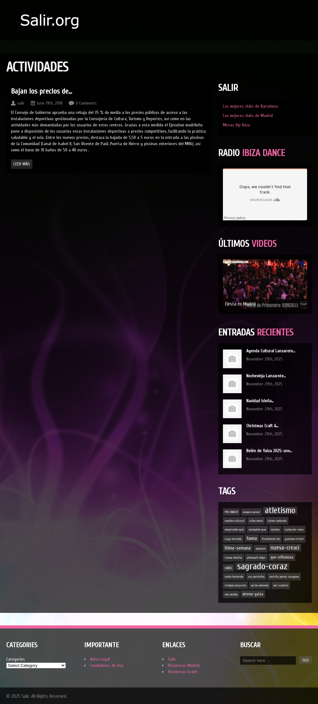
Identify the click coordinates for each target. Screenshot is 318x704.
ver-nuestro (280, 585)
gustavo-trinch (294, 539)
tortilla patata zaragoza (284, 577)
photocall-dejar (256, 558)
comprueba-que (234, 529)
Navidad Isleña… (260, 400)
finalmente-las (271, 539)
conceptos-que (257, 529)
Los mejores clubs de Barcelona (250, 106)
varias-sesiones (259, 585)
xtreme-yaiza (253, 594)
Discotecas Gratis (183, 671)
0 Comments (86, 103)
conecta (275, 529)
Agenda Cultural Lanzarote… (270, 351)
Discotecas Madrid (184, 665)
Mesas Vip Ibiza (236, 125)
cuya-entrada (233, 539)
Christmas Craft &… (262, 425)
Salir (172, 659)
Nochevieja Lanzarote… (266, 376)
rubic (228, 567)
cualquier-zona (294, 529)
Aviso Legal (100, 659)
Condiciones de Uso (106, 665)
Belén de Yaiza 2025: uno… (269, 450)
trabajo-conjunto (235, 585)
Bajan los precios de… (41, 91)
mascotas (261, 548)
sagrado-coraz (262, 566)
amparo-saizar (251, 512)
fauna (252, 538)
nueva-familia (233, 558)
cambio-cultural (234, 521)
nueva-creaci (285, 547)
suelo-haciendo (234, 577)
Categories (15, 659)
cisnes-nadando (277, 521)
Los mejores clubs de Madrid (248, 115)
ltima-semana (238, 548)
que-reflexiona (282, 557)
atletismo (280, 510)
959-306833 (231, 512)
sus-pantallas (256, 577)
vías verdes (231, 594)
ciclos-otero (256, 521)
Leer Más (21, 164)
